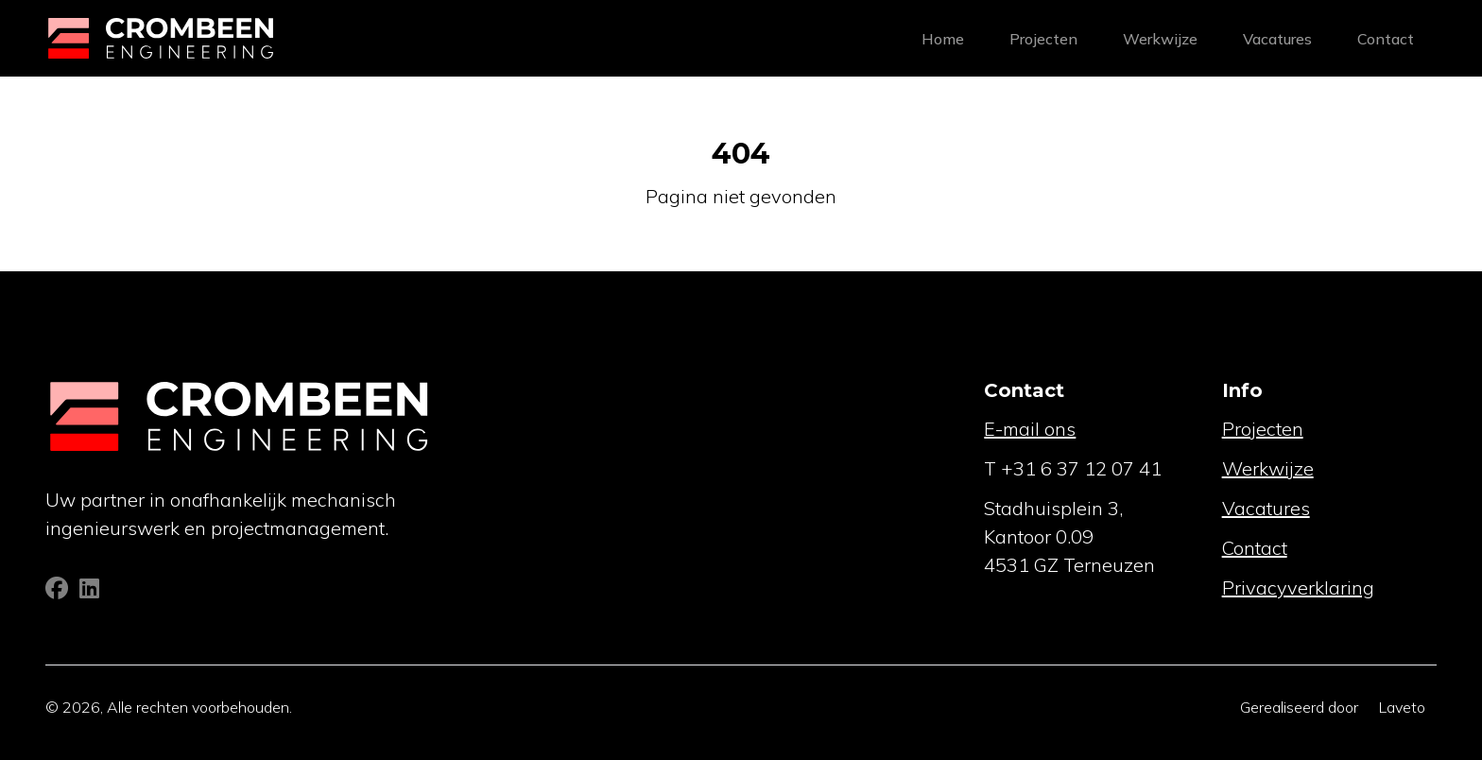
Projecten (1043, 38)
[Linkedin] (89, 590)
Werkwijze (1160, 38)
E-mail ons (1030, 428)
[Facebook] (58, 590)
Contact (1385, 38)
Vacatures (1277, 38)
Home (943, 38)
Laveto (1402, 707)
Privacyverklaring (1298, 587)
